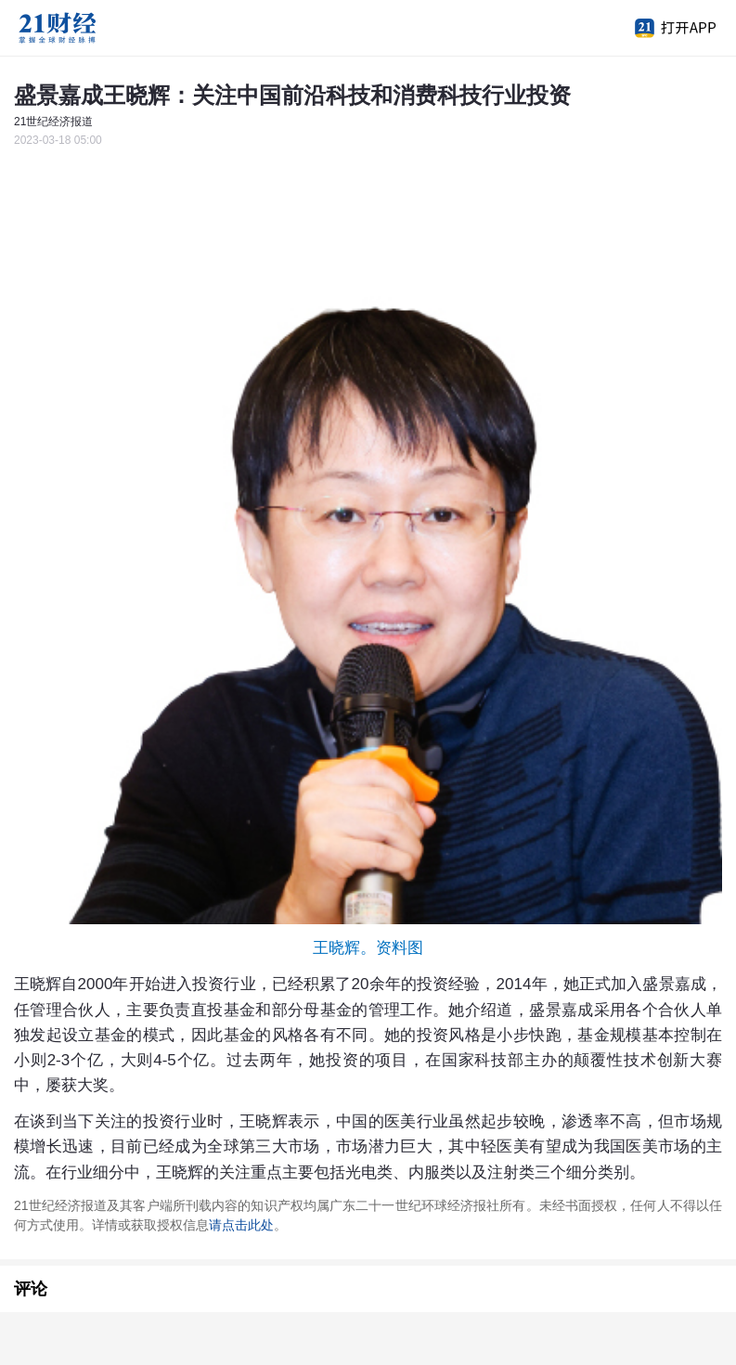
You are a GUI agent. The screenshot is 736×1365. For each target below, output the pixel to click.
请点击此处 (241, 1224)
